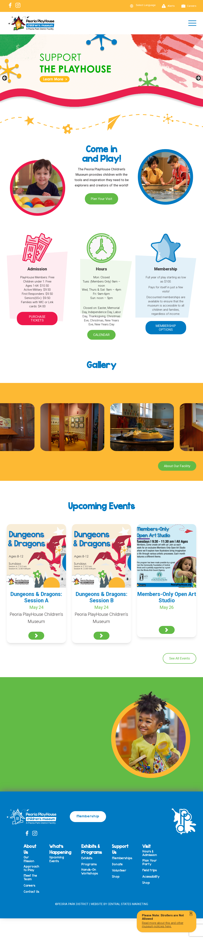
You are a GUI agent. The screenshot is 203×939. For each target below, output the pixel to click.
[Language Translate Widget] (148, 5)
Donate (117, 864)
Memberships (122, 858)
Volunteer (119, 870)
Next (198, 78)
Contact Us (31, 892)
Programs (89, 864)
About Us (30, 849)
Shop (116, 876)
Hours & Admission (149, 853)
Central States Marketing (128, 904)
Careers (188, 6)
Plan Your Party (149, 862)
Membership (88, 816)
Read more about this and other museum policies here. (162, 924)
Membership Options (166, 328)
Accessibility (151, 876)
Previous (5, 78)
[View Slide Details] (101, 79)
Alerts (168, 6)
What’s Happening (60, 849)
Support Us (120, 849)
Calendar (101, 335)
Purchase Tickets (37, 318)
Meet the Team (30, 877)
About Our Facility (177, 466)
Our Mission (29, 859)
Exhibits (86, 858)
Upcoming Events (56, 859)
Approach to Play (31, 868)
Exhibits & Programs (91, 849)
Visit (146, 846)
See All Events (179, 658)
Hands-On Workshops (89, 871)
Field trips (149, 870)
